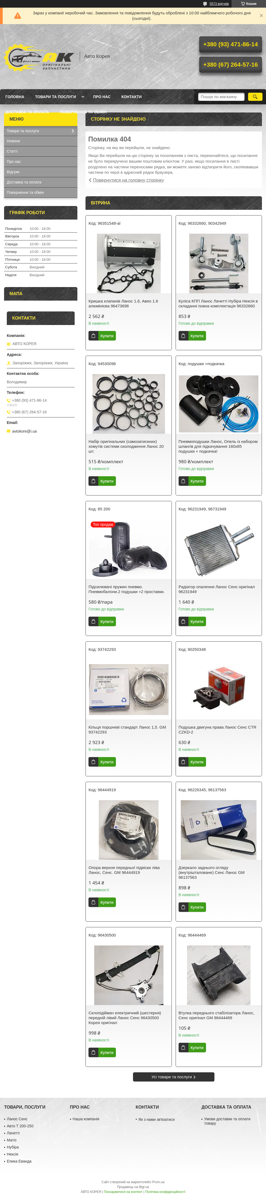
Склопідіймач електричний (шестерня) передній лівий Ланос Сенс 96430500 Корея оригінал (124, 1018)
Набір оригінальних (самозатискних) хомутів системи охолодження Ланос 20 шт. (126, 446)
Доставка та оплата (27, 112)
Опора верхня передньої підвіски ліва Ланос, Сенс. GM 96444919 (124, 870)
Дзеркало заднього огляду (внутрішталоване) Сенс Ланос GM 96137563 (212, 872)
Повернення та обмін (83, 112)
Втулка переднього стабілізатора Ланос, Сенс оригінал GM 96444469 (216, 1015)
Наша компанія (86, 1119)
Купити (106, 335)
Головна (14, 97)
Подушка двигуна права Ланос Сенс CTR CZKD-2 (217, 729)
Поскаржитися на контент (123, 1192)
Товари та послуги (55, 97)
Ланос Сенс (17, 1119)
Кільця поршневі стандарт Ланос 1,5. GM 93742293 (127, 729)
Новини (13, 141)
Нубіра (13, 1147)
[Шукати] (255, 97)
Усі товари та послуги (171, 1076)
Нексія (12, 1154)
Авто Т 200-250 (20, 1126)
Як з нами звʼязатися (156, 1119)
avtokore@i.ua (24, 431)
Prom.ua (158, 1182)
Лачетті (13, 1133)
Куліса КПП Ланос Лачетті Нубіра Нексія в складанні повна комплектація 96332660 (218, 303)
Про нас (101, 97)
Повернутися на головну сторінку (128, 180)
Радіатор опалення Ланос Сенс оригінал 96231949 (217, 589)
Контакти (131, 97)
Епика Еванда (19, 1161)
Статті (12, 151)
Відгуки (13, 172)
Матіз (11, 1140)
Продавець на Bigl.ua (133, 1187)
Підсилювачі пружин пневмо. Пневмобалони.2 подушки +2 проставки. (126, 589)
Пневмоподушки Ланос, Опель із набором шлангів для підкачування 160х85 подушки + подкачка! (218, 446)
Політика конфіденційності (165, 1192)
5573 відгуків (219, 4)
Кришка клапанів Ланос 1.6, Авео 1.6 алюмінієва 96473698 (123, 303)
